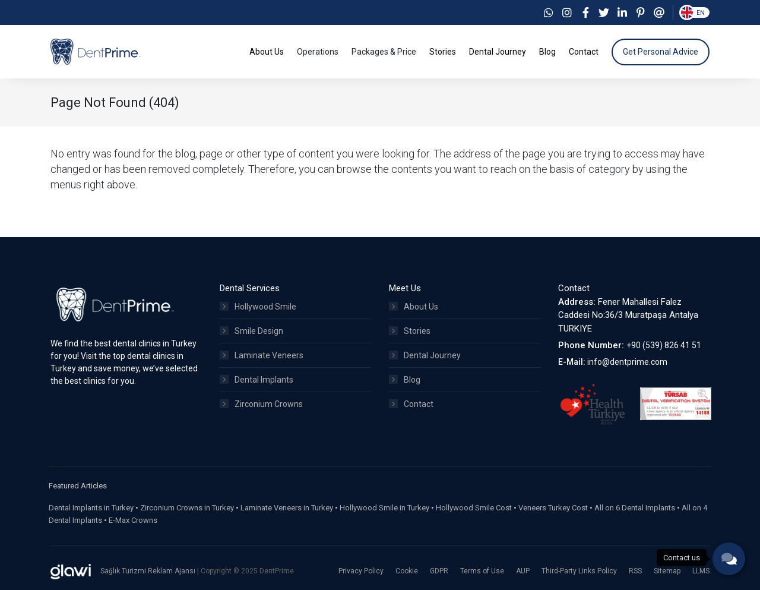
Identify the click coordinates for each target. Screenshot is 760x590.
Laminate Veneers (261, 355)
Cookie (406, 571)
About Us (413, 306)
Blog (404, 379)
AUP (523, 571)
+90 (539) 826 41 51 (663, 345)
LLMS (701, 571)
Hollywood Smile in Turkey (384, 507)
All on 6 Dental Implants (634, 507)
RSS (635, 571)
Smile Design (251, 331)
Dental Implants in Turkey (91, 507)
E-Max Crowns (133, 520)
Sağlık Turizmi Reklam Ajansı (148, 571)
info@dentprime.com (627, 362)
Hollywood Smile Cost (474, 507)
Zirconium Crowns (261, 404)
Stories (409, 331)
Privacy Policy (361, 571)
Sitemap (667, 571)
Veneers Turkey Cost (553, 507)
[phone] (728, 558)
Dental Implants (256, 379)
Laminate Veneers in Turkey (286, 507)
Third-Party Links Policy (579, 571)
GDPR (439, 571)
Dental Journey (425, 355)
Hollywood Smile (258, 306)
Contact (411, 404)
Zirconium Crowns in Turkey (187, 507)
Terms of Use (482, 571)
